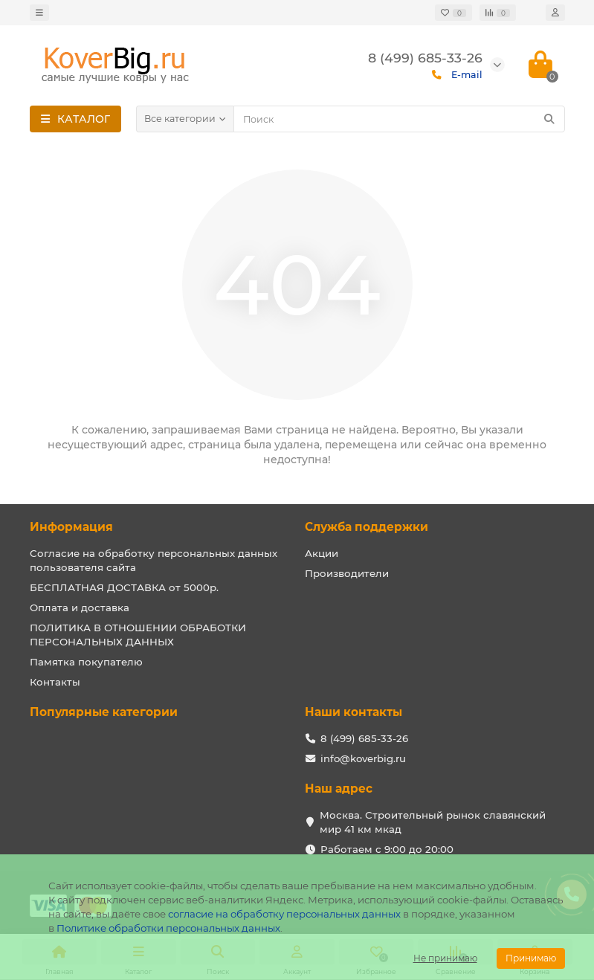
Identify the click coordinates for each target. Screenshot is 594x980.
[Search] (399, 119)
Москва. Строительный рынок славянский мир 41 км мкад (433, 822)
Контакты (55, 682)
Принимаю (531, 958)
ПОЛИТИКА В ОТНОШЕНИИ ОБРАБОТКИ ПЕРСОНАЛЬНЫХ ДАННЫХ (138, 635)
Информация (71, 527)
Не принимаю (445, 958)
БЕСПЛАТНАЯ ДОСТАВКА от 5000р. (124, 587)
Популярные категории (104, 712)
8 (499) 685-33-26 (364, 738)
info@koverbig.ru (363, 758)
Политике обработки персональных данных (168, 928)
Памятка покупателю (86, 662)
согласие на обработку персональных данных (284, 914)
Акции (321, 553)
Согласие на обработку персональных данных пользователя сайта (153, 560)
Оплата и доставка (79, 607)
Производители (347, 573)
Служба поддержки (366, 527)
